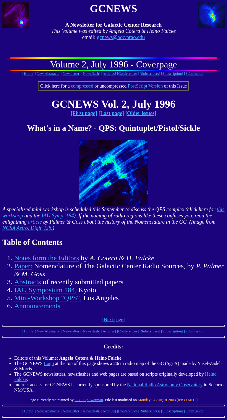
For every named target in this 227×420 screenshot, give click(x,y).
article (35, 222)
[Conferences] (128, 73)
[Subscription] (172, 73)
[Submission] (194, 73)
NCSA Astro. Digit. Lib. (27, 228)
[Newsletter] (71, 73)
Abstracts (27, 282)
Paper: (23, 266)
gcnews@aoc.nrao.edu (121, 37)
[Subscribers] (150, 73)
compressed (82, 85)
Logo (49, 363)
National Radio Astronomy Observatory (165, 384)
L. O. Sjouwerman (88, 400)
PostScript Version (145, 85)
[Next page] (113, 319)
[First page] (84, 113)
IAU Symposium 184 (44, 290)
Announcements (37, 306)
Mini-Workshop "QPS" (47, 298)
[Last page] (111, 113)
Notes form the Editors (46, 258)
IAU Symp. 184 (58, 216)
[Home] (28, 73)
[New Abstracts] (48, 73)
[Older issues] (140, 113)
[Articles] (108, 73)
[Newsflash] (91, 73)
